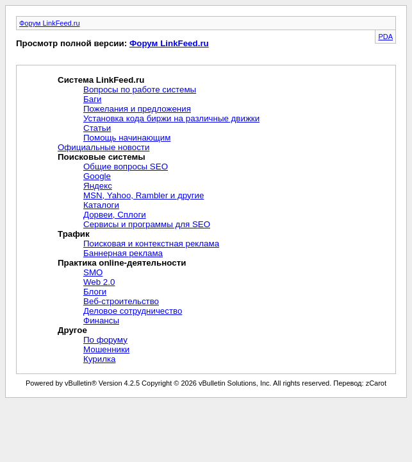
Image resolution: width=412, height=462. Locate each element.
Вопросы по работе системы (139, 89)
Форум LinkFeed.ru (49, 23)
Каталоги (101, 205)
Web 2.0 (99, 282)
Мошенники (106, 349)
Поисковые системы (101, 157)
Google (97, 176)
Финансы (101, 320)
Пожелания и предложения (137, 109)
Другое (72, 330)
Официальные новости (103, 147)
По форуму (105, 340)
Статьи (97, 128)
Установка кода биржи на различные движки (171, 118)
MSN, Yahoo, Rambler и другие (143, 195)
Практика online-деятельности (122, 263)
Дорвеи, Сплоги (114, 214)
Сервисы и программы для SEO (146, 224)
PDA (385, 36)
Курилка (99, 359)
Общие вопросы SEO (125, 166)
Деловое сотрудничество (132, 311)
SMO (93, 272)
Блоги (94, 291)
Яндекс (97, 186)
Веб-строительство (121, 301)
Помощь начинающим (126, 137)
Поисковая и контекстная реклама (151, 243)
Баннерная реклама (123, 253)
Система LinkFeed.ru (101, 80)
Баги (92, 99)
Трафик (74, 234)
